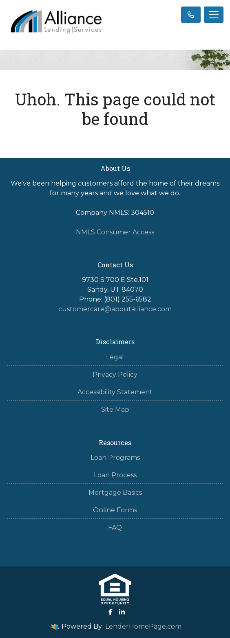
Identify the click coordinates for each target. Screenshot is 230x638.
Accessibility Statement (115, 392)
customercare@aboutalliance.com (115, 309)
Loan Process (115, 475)
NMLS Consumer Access (115, 232)
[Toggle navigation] (213, 15)
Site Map (115, 409)
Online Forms (115, 510)
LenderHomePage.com (143, 626)
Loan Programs (115, 457)
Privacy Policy (115, 374)
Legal (115, 357)
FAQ (115, 527)
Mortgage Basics (115, 492)
